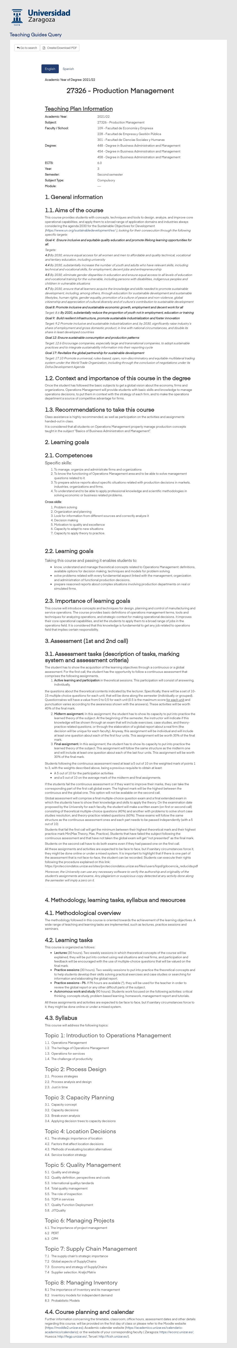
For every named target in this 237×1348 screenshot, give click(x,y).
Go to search (27, 48)
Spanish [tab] (68, 69)
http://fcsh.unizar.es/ (113, 1336)
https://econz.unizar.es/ (176, 1332)
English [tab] (50, 69)
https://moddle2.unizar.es (64, 1328)
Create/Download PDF (60, 48)
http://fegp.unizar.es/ (72, 1336)
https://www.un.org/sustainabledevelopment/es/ (80, 230)
